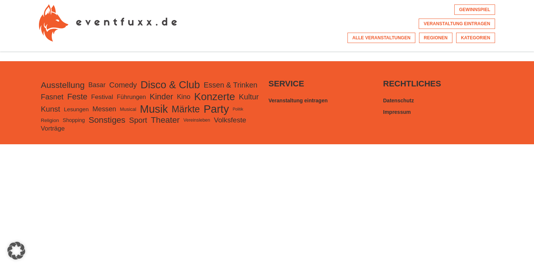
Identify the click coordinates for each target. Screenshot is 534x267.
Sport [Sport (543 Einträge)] (138, 120)
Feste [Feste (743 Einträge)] (77, 96)
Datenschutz (398, 100)
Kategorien (475, 37)
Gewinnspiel (474, 9)
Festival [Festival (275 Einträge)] (102, 96)
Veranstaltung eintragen (456, 23)
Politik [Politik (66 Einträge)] (238, 109)
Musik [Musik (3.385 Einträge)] (154, 109)
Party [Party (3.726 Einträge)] (216, 109)
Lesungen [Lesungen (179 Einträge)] (76, 109)
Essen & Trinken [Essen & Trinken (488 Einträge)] (230, 85)
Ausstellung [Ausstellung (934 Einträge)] (63, 85)
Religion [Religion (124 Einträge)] (50, 120)
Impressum (397, 112)
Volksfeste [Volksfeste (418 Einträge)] (230, 120)
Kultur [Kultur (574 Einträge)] (249, 96)
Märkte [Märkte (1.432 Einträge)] (186, 109)
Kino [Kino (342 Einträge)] (184, 96)
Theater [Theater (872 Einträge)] (165, 120)
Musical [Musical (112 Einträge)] (128, 109)
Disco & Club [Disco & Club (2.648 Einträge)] (170, 84)
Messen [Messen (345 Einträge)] (104, 109)
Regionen (436, 37)
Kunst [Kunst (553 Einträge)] (50, 109)
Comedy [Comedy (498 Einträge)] (123, 85)
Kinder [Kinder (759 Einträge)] (161, 96)
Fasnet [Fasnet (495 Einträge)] (52, 97)
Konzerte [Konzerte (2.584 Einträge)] (214, 96)
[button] (16, 250)
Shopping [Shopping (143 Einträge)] (74, 120)
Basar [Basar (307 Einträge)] (96, 85)
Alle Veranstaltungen (381, 37)
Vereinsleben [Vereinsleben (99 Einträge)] (197, 120)
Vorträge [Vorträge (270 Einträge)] (53, 128)
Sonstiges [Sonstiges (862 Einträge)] (107, 120)
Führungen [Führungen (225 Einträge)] (131, 96)
